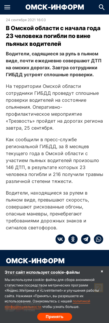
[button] (7, 7)
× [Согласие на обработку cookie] (102, 270)
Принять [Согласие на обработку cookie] (54, 316)
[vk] (60, 239)
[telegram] (84, 239)
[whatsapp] (96, 239)
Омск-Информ (54, 7)
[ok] (71, 239)
